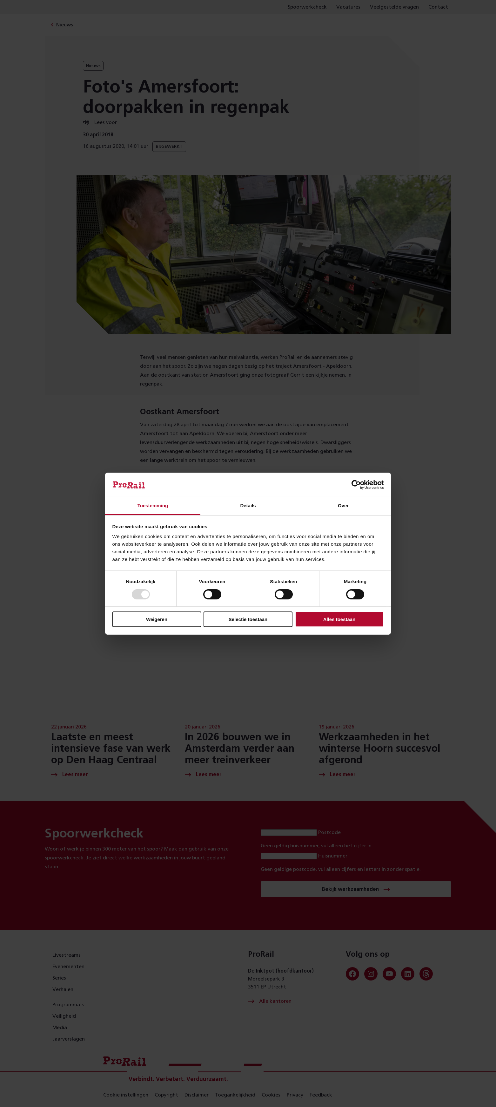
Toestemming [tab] (152, 505)
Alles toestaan (339, 619)
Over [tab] (343, 505)
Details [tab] (248, 505)
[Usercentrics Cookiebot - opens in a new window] (356, 484)
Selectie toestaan (248, 619)
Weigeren (156, 619)
